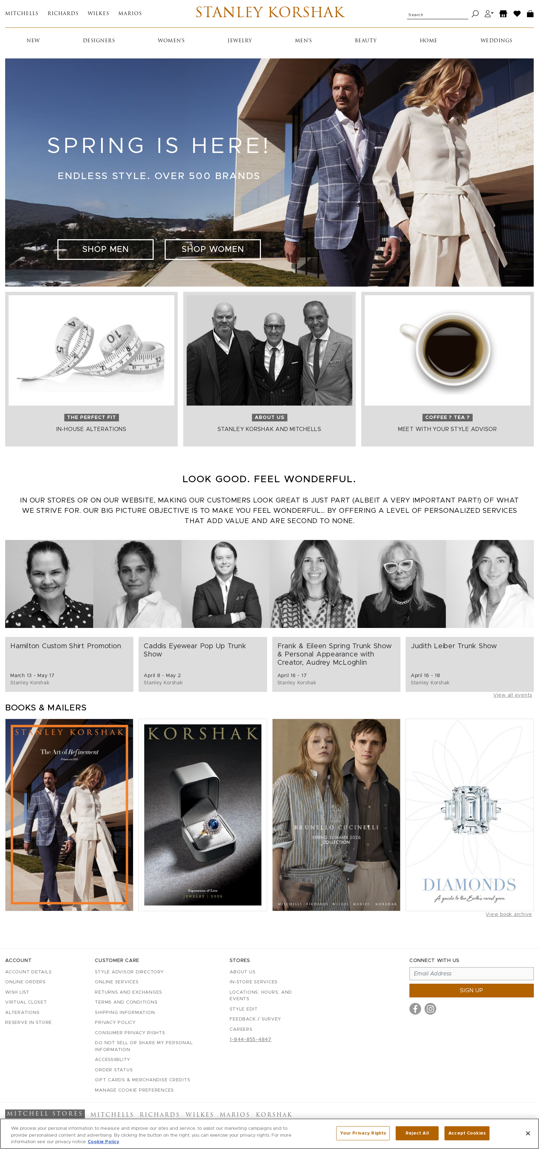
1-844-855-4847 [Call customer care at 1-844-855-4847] (251, 1039)
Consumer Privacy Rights (130, 1033)
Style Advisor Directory (129, 972)
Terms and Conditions (126, 1002)
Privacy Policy (115, 1022)
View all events (512, 695)
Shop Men (105, 249)
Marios (130, 13)
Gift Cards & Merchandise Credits (142, 1080)
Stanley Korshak (269, 14)
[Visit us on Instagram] (430, 1009)
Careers (241, 1029)
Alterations (22, 1012)
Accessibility (112, 1060)
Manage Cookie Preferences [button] (134, 1090)
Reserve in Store (28, 1022)
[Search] (475, 14)
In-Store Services (254, 982)
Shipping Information (125, 1012)
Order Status (114, 1070)
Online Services (117, 982)
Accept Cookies (467, 1134)
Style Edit (244, 1009)
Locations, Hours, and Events (261, 996)
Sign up (471, 990)
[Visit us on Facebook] (415, 1009)
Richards (63, 13)
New (33, 41)
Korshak (274, 1115)
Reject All (417, 1134)
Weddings (497, 41)
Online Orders (25, 982)
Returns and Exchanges (128, 992)
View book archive (509, 914)
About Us (242, 972)
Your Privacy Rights (363, 1134)
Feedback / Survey (255, 1019)
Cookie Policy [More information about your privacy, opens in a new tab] (103, 1143)
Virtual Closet (26, 1002)
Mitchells (21, 13)
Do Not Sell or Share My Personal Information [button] (143, 1046)
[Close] (528, 1134)
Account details (28, 972)
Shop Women (213, 249)
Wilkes (98, 13)
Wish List (17, 992)
